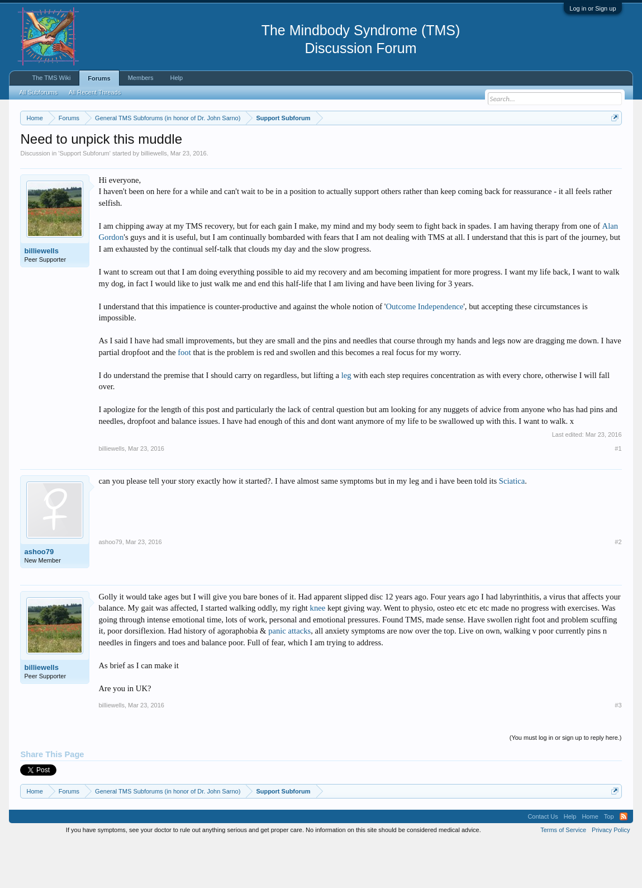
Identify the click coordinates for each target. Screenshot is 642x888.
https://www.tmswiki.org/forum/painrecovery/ (122, 157)
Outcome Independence (424, 352)
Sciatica (512, 526)
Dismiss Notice (612, 144)
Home (590, 862)
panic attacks (289, 677)
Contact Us (542, 862)
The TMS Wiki (51, 77)
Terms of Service (563, 875)
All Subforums (38, 92)
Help (176, 77)
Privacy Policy (611, 875)
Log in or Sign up (592, 8)
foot (184, 398)
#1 (618, 494)
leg (346, 421)
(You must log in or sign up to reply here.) (566, 783)
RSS (623, 862)
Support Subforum (84, 199)
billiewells (154, 199)
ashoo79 (39, 597)
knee (318, 654)
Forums (99, 78)
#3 (618, 751)
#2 (618, 587)
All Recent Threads (95, 92)
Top (609, 862)
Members (141, 77)
